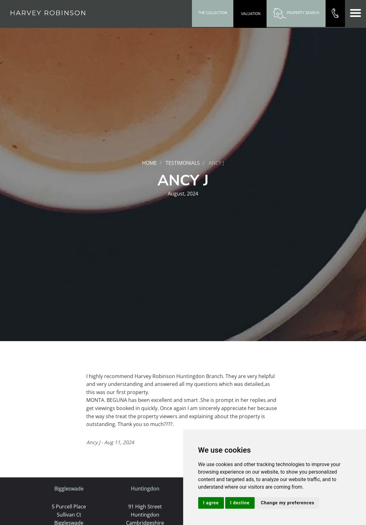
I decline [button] (240, 502)
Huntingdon (145, 488)
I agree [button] (211, 502)
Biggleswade (68, 488)
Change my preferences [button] (287, 502)
